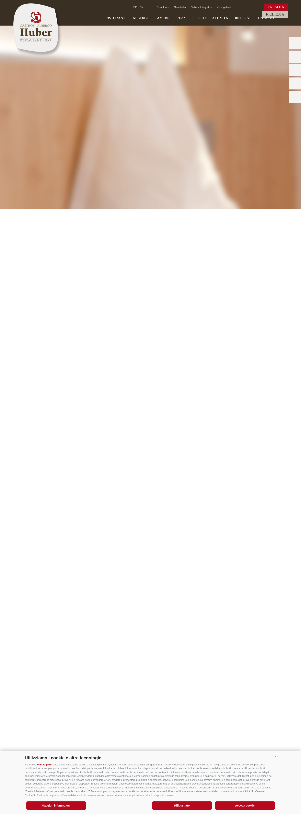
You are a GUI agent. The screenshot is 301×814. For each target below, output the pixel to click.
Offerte (199, 18)
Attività (220, 18)
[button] (275, 756)
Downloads (163, 7)
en (141, 7)
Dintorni (241, 18)
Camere (162, 18)
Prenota (276, 7)
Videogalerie (224, 7)
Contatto (265, 18)
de (135, 7)
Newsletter (180, 7)
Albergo (141, 18)
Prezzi (181, 18)
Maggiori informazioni (56, 805)
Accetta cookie (245, 805)
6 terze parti (44, 764)
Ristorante (117, 18)
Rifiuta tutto (182, 805)
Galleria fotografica (201, 7)
